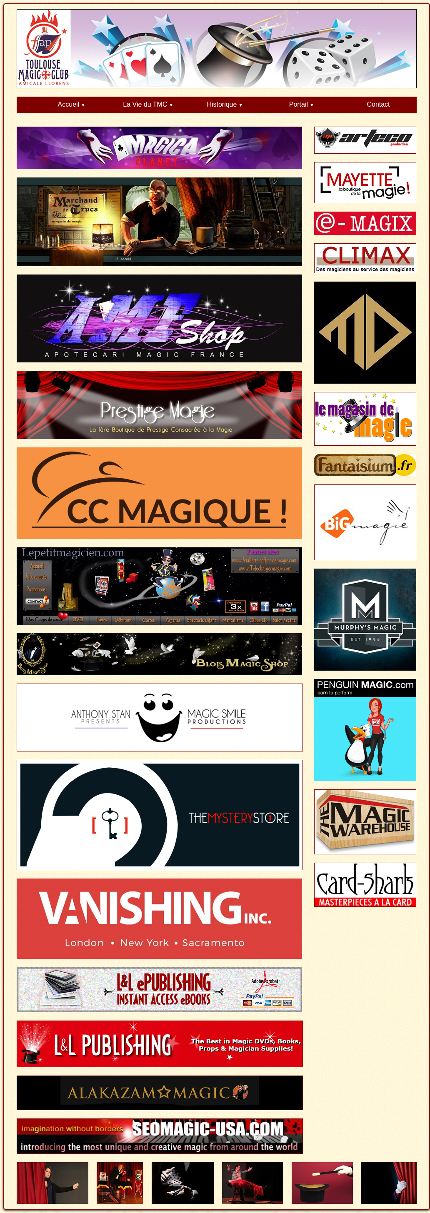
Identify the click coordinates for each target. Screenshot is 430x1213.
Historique (222, 104)
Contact (378, 104)
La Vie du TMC (145, 104)
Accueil (69, 104)
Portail (298, 104)
